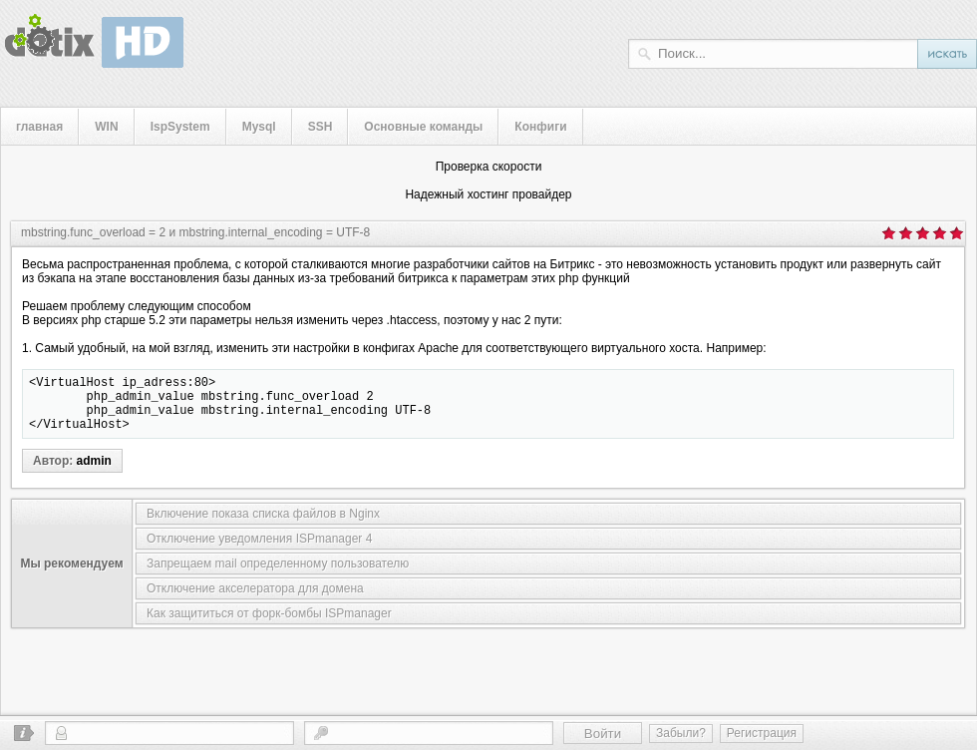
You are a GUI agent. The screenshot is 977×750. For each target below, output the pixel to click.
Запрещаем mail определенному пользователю (278, 575)
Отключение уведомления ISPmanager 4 (259, 551)
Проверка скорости (489, 167)
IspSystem (180, 127)
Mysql (259, 127)
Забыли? (681, 733)
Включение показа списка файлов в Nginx (263, 526)
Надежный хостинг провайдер (488, 194)
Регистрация (762, 733)
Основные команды (423, 127)
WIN (106, 127)
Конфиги (540, 127)
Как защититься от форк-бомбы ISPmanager (269, 625)
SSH (320, 127)
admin (94, 473)
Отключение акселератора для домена (255, 600)
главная (39, 127)
